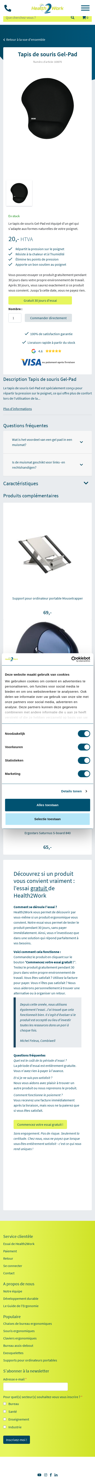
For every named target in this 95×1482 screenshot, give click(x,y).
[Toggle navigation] (85, 8)
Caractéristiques (45, 483)
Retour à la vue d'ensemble (24, 39)
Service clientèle (18, 1236)
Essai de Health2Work (18, 1244)
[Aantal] (14, 318)
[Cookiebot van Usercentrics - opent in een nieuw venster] (71, 659)
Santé (12, 1411)
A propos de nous (18, 1283)
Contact (8, 1273)
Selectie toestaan (47, 819)
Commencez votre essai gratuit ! (40, 1124)
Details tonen (71, 791)
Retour (8, 1258)
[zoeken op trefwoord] (35, 17)
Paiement (10, 1251)
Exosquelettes (13, 1353)
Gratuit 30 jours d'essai (40, 300)
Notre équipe (12, 1291)
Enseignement (18, 1419)
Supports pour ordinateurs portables (30, 1360)
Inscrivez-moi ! (16, 1440)
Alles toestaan (48, 805)
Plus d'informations (17, 409)
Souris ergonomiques (19, 1331)
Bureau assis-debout (18, 1345)
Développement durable (20, 1298)
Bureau (13, 1404)
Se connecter (12, 1266)
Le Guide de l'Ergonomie (21, 1306)
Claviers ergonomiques (20, 1338)
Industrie (15, 1427)
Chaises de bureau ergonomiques (27, 1323)
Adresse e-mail (15, 1379)
